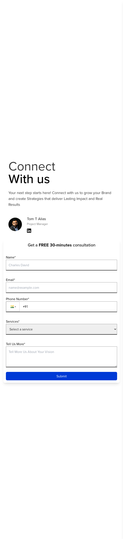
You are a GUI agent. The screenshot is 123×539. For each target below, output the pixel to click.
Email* (10, 279)
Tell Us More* (15, 344)
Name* (11, 257)
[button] (13, 306)
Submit (61, 376)
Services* (12, 321)
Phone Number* (17, 299)
